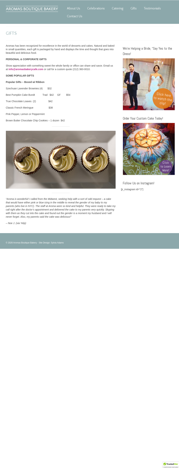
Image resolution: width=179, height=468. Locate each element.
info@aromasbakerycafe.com (26, 69)
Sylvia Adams (57, 242)
